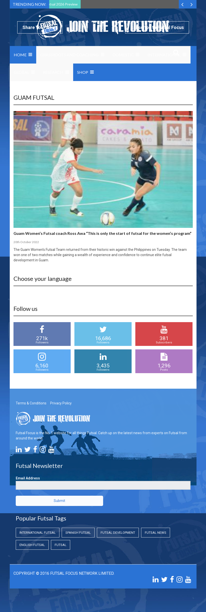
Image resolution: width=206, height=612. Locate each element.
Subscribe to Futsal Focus (157, 27)
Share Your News (39, 27)
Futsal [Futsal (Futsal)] (60, 545)
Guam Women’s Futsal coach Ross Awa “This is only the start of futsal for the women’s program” (102, 233)
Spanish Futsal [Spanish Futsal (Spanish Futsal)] (78, 532)
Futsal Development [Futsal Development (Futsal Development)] (118, 532)
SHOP (82, 72)
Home (20, 54)
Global (21, 72)
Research (53, 72)
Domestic (123, 54)
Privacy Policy (61, 403)
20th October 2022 (26, 242)
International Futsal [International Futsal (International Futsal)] (37, 532)
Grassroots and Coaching (69, 54)
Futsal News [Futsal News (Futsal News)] (155, 532)
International (164, 54)
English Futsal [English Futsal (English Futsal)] (32, 545)
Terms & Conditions (31, 403)
